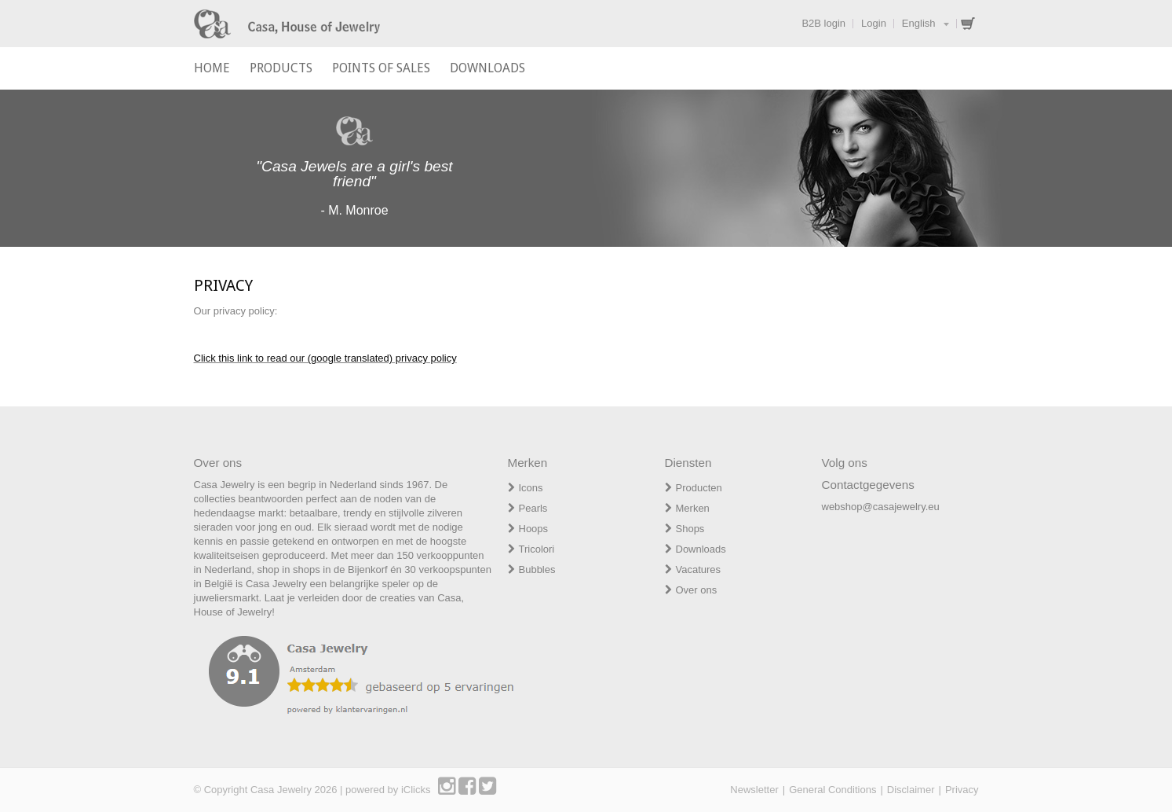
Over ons (696, 590)
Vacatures (698, 569)
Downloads (701, 549)
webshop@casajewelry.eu (881, 507)
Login (873, 23)
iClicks (416, 789)
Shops (690, 529)
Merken (693, 508)
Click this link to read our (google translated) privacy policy (325, 358)
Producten (699, 488)
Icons (531, 488)
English (919, 23)
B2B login (823, 23)
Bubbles (537, 569)
